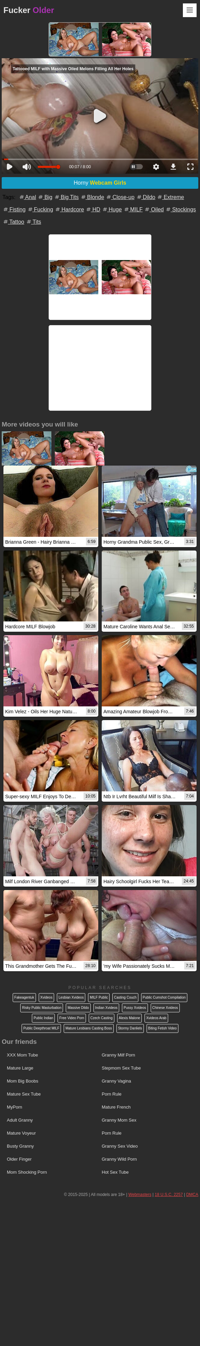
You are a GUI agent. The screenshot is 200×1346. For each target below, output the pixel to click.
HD (92, 209)
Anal (27, 197)
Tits (33, 222)
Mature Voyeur (21, 1133)
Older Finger (19, 1159)
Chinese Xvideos (165, 1008)
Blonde (92, 197)
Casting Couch (125, 997)
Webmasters (139, 1194)
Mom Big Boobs (22, 1081)
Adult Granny (20, 1120)
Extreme (170, 197)
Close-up (119, 197)
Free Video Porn (71, 1018)
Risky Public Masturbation (41, 1008)
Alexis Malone (129, 1018)
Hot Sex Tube (115, 1172)
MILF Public (99, 997)
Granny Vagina (116, 1081)
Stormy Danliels (130, 1028)
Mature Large (20, 1068)
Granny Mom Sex (119, 1120)
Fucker (28, 10)
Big (44, 197)
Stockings (180, 209)
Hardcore (69, 209)
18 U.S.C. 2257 (169, 1194)
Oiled (154, 209)
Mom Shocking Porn (27, 1172)
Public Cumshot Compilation (164, 997)
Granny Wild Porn (119, 1159)
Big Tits (66, 197)
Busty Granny (20, 1146)
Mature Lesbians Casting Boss (88, 1028)
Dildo (145, 197)
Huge (112, 209)
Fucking (40, 209)
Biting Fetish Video (162, 1028)
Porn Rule (112, 1094)
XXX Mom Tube (22, 1055)
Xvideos (46, 997)
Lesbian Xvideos (71, 997)
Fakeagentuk (24, 997)
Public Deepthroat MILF (41, 1028)
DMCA (192, 1194)
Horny (100, 183)
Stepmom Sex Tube (121, 1068)
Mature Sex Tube (24, 1094)
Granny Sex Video (120, 1146)
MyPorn (14, 1107)
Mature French (116, 1107)
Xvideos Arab (156, 1018)
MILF (133, 209)
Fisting (14, 209)
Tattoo (13, 222)
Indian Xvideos (106, 1008)
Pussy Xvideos (135, 1008)
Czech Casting (101, 1018)
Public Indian (43, 1018)
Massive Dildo (78, 1008)
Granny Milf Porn (118, 1055)
